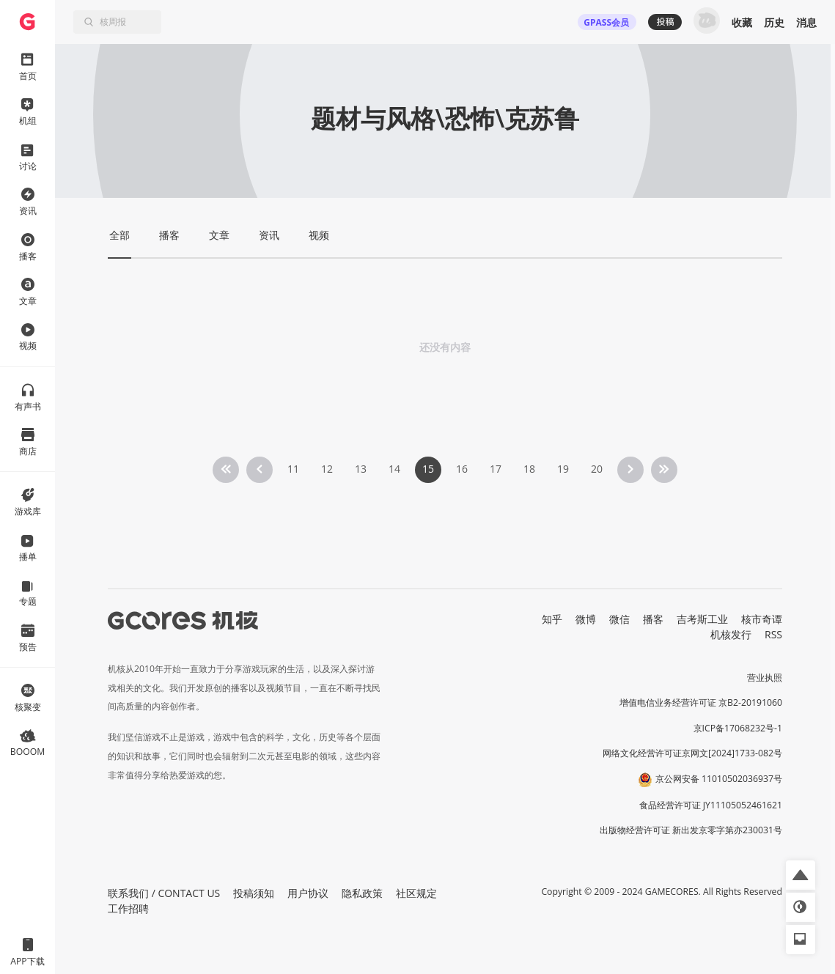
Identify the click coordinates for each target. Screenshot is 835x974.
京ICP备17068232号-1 (738, 728)
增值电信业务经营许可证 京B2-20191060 (700, 702)
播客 (653, 619)
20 (597, 469)
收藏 (742, 22)
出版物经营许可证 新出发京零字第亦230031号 (691, 830)
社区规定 (416, 893)
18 (529, 469)
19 (563, 469)
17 (495, 469)
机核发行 (730, 634)
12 (327, 469)
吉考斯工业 (702, 619)
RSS (773, 634)
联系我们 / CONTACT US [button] (164, 893)
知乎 (552, 619)
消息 (806, 22)
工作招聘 (128, 908)
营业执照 (764, 677)
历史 (774, 22)
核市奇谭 (761, 619)
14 (394, 469)
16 (462, 469)
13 (361, 469)
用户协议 (307, 893)
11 (293, 469)
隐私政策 (362, 893)
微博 (585, 619)
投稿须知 (253, 893)
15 (428, 469)
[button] (800, 875)
